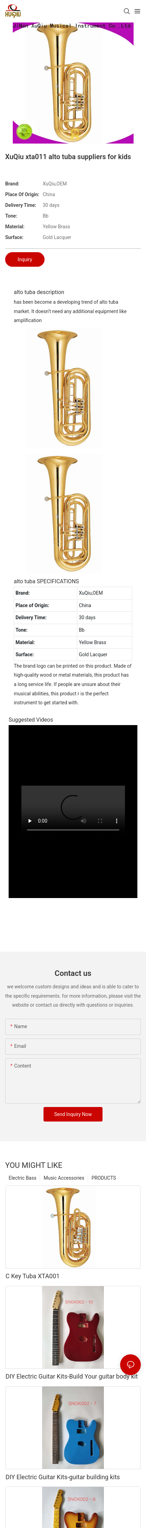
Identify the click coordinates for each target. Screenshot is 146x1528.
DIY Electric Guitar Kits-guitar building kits (63, 1477)
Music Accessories (63, 1178)
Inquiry (25, 259)
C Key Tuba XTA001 (33, 1276)
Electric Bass (22, 1178)
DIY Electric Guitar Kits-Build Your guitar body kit (72, 1376)
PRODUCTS (103, 1178)
